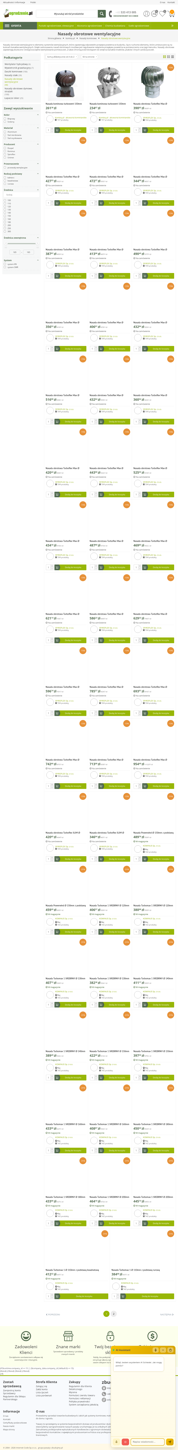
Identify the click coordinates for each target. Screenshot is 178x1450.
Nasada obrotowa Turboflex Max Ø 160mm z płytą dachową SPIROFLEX (151, 468)
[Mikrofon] (156, 1350)
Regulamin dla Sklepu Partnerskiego (14, 1398)
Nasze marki (8, 1426)
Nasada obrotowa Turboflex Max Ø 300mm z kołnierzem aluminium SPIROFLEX (106, 759)
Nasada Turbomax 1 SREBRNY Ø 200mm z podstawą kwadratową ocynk (109, 1197)
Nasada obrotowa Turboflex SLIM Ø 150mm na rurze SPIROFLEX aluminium (109, 832)
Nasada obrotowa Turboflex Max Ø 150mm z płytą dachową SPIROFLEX (63, 395)
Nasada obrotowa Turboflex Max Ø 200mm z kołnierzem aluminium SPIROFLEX (150, 541)
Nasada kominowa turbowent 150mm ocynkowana (108, 103)
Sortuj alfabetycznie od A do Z (62, 56)
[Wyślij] (170, 1442)
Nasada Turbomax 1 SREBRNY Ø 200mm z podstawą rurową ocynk (153, 1197)
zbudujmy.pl (57, 1447)
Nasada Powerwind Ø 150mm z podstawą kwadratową (153, 832)
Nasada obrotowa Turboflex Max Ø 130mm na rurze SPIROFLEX (62, 249)
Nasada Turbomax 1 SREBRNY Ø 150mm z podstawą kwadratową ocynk (109, 1051)
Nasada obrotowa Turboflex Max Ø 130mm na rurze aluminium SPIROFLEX (152, 176)
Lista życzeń (42, 1392)
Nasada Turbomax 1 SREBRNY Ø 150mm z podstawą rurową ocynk (153, 1051)
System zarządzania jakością (83, 1404)
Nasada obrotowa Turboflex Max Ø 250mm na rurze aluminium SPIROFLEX (109, 614)
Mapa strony (9, 1429)
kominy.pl (70, 38)
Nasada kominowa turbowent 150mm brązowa (64, 103)
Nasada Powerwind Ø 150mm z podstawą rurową (66, 905)
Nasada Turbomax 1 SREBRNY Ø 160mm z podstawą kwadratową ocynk (65, 1124)
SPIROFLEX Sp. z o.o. (152, 117)
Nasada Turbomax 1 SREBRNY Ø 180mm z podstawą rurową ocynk (65, 1197)
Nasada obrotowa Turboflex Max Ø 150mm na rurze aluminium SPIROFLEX (65, 322)
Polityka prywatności (79, 1401)
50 (90, 56)
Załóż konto (42, 1389)
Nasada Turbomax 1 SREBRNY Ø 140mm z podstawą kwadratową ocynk (153, 978)
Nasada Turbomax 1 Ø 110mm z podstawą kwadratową (72, 1270)
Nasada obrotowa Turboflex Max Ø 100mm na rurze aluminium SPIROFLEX (152, 103)
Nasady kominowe (88, 38)
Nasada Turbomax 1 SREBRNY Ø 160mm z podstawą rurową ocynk (109, 1124)
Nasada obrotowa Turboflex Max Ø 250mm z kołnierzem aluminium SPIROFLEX (62, 687)
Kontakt (6, 1419)
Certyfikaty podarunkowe (15, 1422)
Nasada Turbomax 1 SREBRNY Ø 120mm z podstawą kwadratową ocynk (109, 905)
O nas (5, 1416)
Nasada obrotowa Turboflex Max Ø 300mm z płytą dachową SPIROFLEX (151, 759)
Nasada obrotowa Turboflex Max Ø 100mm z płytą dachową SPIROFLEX (107, 176)
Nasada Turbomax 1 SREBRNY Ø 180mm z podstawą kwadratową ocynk (153, 1124)
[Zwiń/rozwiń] (163, 1350)
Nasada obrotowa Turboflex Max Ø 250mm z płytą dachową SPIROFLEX (107, 687)
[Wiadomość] (148, 1442)
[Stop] (125, 1442)
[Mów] (116, 1442)
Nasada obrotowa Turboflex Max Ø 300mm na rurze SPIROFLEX (62, 759)
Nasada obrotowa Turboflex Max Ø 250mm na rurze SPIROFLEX (150, 614)
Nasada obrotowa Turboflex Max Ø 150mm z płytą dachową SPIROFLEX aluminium (107, 395)
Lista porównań (44, 1395)
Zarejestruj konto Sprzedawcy (12, 1392)
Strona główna (54, 38)
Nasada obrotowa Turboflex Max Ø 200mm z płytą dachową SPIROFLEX (63, 614)
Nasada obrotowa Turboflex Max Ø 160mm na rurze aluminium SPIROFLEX (152, 395)
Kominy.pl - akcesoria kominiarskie (71, 117)
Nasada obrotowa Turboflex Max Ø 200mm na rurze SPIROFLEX (106, 541)
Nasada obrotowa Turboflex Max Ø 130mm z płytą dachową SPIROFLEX (151, 249)
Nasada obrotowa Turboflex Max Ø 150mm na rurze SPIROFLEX (106, 322)
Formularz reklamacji (80, 1398)
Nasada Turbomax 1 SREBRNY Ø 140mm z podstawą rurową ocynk (65, 1051)
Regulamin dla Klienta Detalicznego (80, 1388)
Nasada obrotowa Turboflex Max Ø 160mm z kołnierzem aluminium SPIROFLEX (106, 468)
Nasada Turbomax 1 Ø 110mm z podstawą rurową (136, 1270)
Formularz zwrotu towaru (82, 1395)
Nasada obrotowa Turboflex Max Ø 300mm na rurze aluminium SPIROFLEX (152, 687)
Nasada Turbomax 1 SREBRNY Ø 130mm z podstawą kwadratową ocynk (65, 978)
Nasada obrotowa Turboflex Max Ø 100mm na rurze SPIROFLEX (62, 176)
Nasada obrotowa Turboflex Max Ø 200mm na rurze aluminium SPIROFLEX (65, 541)
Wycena (73, 1392)
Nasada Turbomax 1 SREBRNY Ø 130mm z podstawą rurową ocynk (109, 978)
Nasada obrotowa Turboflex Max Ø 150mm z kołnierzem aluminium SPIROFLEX (150, 322)
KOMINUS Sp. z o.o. (152, 845)
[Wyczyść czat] (170, 1350)
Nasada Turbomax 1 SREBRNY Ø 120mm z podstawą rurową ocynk (153, 905)
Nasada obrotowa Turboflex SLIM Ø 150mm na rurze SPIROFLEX (63, 832)
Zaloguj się (41, 1386)
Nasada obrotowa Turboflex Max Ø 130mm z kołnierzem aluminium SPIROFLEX (106, 249)
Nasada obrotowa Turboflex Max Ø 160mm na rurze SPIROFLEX (62, 468)
